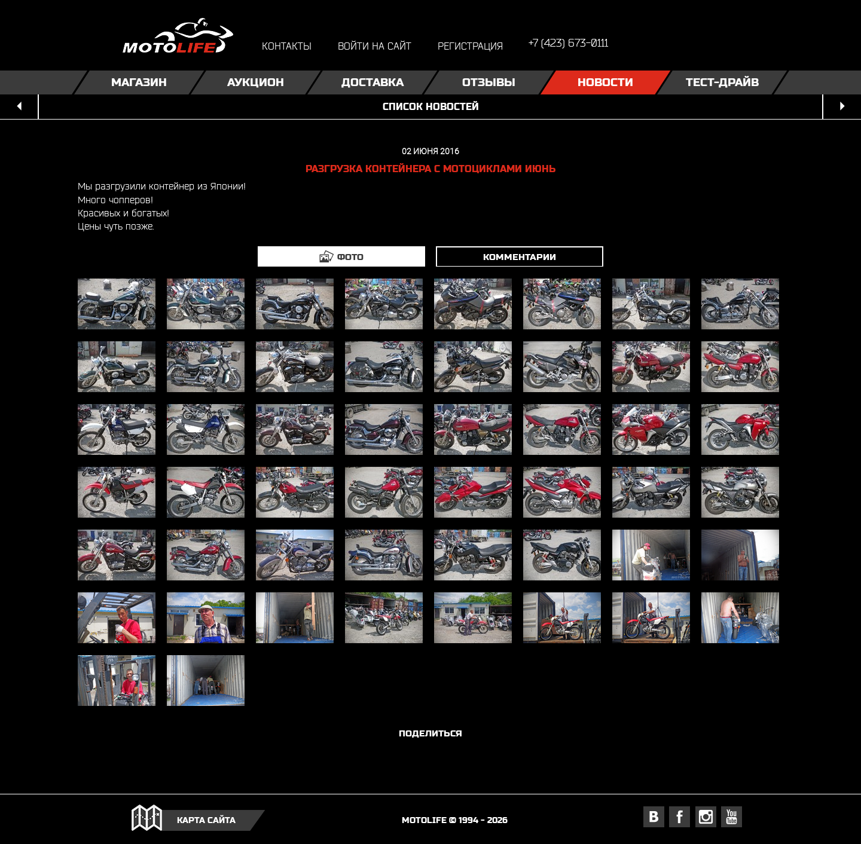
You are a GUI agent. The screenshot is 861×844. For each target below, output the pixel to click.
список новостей (431, 106)
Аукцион (255, 82)
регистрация (470, 45)
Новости (605, 82)
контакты (287, 45)
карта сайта (206, 820)
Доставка (372, 82)
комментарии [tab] (519, 257)
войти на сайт (374, 45)
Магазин (139, 82)
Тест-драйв (722, 82)
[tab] (341, 256)
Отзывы (488, 82)
